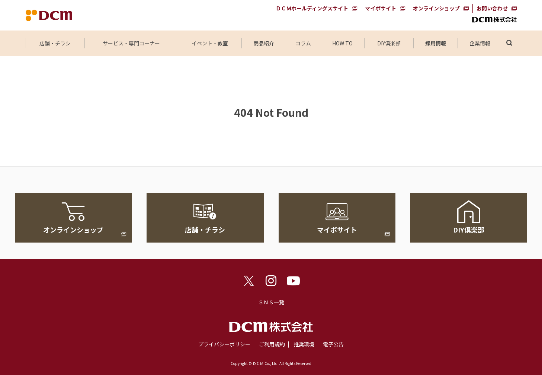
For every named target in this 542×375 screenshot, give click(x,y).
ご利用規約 (272, 344)
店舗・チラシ (55, 43)
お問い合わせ (492, 8)
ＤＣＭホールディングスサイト (312, 8)
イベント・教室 (210, 43)
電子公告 (333, 344)
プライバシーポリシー (224, 344)
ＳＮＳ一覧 (271, 302)
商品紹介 (263, 43)
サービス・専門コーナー (131, 43)
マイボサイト (380, 8)
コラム (303, 43)
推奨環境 (304, 344)
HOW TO (342, 43)
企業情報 (479, 43)
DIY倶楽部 (389, 43)
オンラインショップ (436, 8)
